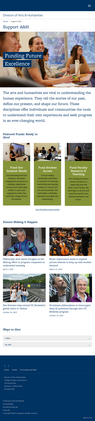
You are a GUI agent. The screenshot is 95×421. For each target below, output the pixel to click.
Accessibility (8, 404)
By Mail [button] (8, 344)
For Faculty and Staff (28, 370)
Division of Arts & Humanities (23, 15)
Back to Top (87, 418)
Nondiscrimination (10, 407)
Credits (14, 370)
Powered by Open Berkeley (13, 401)
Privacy (6, 410)
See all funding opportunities (48, 209)
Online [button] (7, 338)
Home (5, 21)
